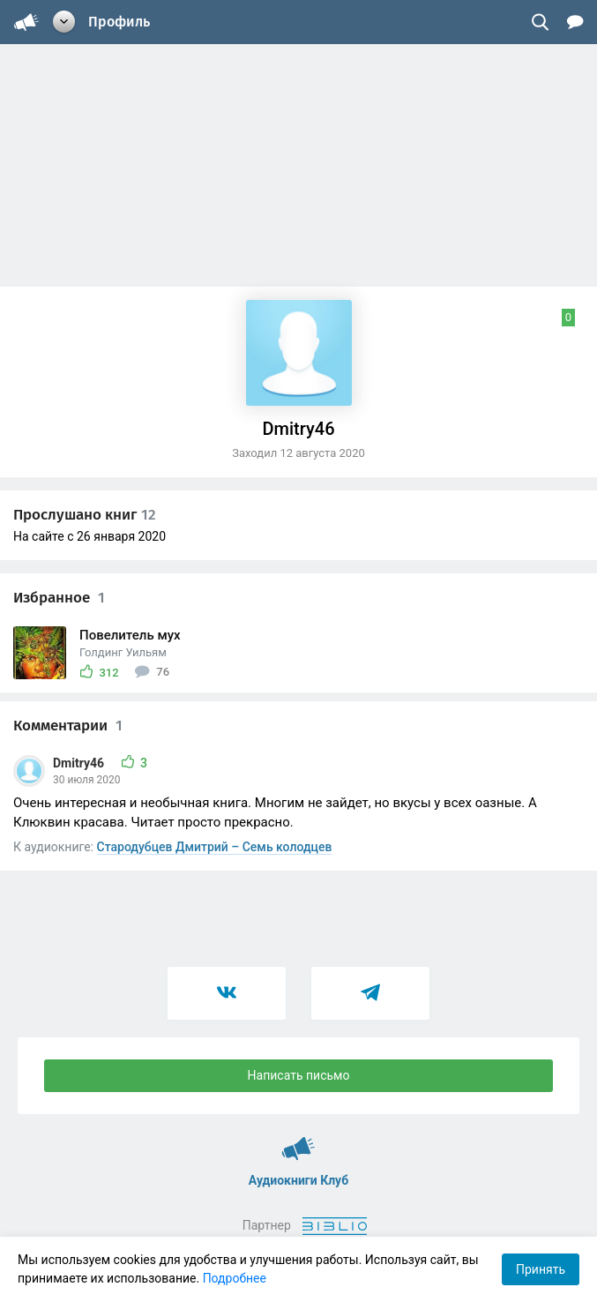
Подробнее (234, 1278)
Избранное (59, 597)
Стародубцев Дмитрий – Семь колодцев (214, 847)
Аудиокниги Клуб (298, 1140)
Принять (540, 1269)
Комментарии (68, 725)
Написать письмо (299, 1075)
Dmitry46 (80, 763)
